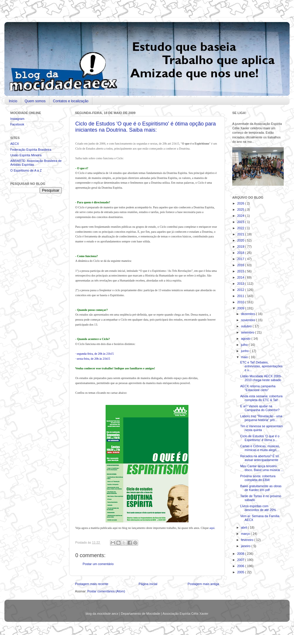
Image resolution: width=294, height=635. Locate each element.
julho (245, 344)
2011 (241, 296)
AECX (14, 143)
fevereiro (247, 540)
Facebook (17, 124)
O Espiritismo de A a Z (26, 170)
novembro (248, 320)
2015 (241, 271)
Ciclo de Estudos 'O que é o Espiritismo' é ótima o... (260, 438)
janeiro (246, 546)
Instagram (17, 118)
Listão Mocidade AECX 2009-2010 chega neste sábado (261, 378)
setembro (248, 332)
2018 (241, 252)
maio (245, 357)
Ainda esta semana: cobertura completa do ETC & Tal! (261, 398)
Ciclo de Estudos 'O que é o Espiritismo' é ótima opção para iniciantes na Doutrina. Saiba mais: (145, 127)
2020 (241, 240)
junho (245, 351)
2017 (241, 259)
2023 (241, 222)
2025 (241, 209)
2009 (241, 308)
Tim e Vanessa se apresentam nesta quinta (261, 428)
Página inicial (147, 584)
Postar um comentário (98, 564)
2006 (241, 566)
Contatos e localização (70, 101)
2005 (241, 572)
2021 (241, 234)
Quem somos (35, 101)
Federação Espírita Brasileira (30, 149)
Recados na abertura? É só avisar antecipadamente (259, 458)
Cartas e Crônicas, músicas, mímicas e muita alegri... (260, 448)
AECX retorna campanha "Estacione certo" (257, 388)
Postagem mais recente (91, 584)
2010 (241, 302)
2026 (241, 203)
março (246, 533)
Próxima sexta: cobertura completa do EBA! (257, 478)
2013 (241, 283)
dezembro (248, 314)
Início (13, 101)
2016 (241, 265)
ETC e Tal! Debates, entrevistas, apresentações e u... (261, 366)
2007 (241, 560)
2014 (241, 277)
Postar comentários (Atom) (106, 591)
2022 (241, 228)
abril (244, 527)
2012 (241, 289)
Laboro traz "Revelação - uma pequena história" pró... (261, 418)
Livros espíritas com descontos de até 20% (258, 508)
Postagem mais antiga (203, 584)
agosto (246, 338)
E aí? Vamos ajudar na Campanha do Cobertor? (260, 408)
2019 (241, 246)
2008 (241, 553)
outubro (247, 326)
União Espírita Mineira (25, 155)
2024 (241, 215)
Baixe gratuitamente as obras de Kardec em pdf (260, 488)
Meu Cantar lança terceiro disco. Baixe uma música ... (261, 468)
